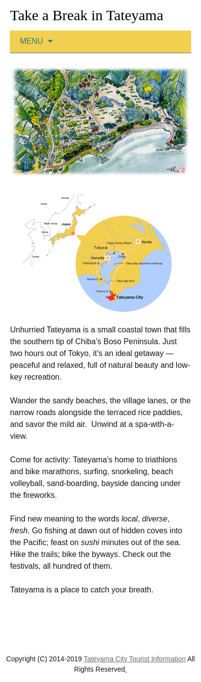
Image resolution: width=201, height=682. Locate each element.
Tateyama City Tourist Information (135, 659)
